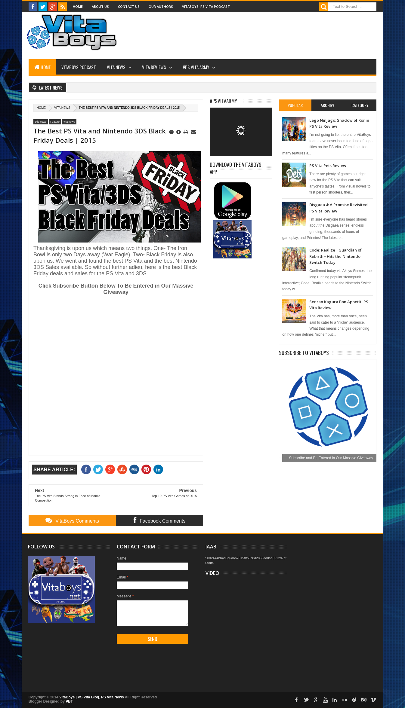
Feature (55, 121)
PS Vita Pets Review (327, 165)
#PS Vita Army (196, 67)
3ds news (40, 121)
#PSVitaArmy (223, 101)
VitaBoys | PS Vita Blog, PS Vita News (91, 697)
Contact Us (129, 6)
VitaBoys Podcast (78, 67)
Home (78, 6)
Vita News (116, 67)
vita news (62, 107)
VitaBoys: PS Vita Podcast (206, 6)
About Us (100, 6)
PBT (69, 701)
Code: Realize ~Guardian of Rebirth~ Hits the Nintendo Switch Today (335, 256)
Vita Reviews (154, 67)
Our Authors (161, 6)
